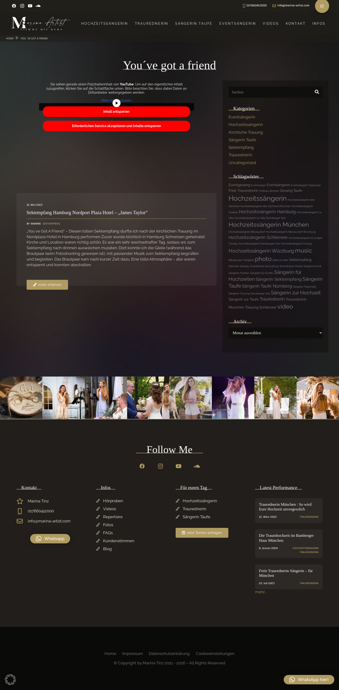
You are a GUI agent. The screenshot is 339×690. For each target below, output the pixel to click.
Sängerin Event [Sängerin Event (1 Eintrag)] (312, 266)
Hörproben (113, 500)
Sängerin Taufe (242, 139)
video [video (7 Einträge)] (285, 306)
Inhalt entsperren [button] (116, 111)
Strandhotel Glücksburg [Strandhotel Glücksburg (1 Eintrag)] (264, 266)
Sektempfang (241, 147)
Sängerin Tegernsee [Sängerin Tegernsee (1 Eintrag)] (304, 286)
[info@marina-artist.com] (22, 521)
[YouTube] (30, 6)
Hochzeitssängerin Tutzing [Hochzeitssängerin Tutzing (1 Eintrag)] (296, 243)
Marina (36, 224)
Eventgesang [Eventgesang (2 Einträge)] (239, 185)
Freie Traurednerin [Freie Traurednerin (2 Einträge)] (243, 191)
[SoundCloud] (38, 6)
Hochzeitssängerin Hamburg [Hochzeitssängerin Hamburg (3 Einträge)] (267, 211)
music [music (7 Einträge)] (303, 250)
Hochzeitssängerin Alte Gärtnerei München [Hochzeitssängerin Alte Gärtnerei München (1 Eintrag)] (265, 206)
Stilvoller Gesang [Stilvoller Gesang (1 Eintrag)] (239, 266)
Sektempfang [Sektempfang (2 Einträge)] (300, 260)
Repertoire (113, 516)
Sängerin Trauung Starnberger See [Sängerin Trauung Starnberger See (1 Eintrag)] (249, 293)
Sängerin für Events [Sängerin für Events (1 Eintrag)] (261, 273)
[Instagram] (22, 6)
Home (110, 653)
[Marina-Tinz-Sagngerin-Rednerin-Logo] (41, 23)
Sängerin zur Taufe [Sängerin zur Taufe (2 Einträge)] (244, 299)
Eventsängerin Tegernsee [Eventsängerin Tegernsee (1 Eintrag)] (306, 185)
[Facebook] (14, 6)
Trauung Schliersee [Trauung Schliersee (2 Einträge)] (260, 307)
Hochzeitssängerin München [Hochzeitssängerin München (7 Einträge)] (269, 224)
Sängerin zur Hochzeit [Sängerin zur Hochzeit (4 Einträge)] (296, 293)
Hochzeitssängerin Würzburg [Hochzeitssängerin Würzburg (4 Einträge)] (261, 251)
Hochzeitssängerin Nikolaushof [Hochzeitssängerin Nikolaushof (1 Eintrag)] (247, 231)
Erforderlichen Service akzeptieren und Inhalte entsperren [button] (116, 126)
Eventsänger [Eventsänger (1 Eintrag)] (258, 185)
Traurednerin (240, 154)
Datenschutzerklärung (169, 653)
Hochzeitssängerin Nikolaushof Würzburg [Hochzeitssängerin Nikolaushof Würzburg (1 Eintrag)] (291, 231)
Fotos (108, 524)
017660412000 (41, 511)
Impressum (132, 653)
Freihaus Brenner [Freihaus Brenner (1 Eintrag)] (269, 190)
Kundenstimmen (118, 540)
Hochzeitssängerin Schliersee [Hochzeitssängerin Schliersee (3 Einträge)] (258, 237)
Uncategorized (242, 162)
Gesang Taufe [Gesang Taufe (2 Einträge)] (291, 191)
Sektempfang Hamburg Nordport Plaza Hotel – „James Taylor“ (87, 212)
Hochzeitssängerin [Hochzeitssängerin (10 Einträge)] (258, 198)
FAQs (108, 532)
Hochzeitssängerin (246, 124)
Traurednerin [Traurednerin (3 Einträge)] (272, 299)
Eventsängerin (242, 117)
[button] (50, 538)
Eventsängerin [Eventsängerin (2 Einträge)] (278, 185)
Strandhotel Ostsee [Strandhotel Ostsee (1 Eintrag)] (291, 266)
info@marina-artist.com (49, 521)
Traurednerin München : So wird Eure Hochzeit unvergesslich (285, 506)
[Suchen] (276, 92)
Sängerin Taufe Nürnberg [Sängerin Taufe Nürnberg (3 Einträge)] (267, 286)
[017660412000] (22, 511)
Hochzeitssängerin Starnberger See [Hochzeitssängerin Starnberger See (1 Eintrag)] (259, 243)
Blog (107, 548)
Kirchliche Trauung (246, 132)
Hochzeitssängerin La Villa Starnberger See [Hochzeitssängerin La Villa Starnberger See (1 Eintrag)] (259, 218)
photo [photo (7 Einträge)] (263, 258)
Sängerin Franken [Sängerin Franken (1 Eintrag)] (239, 273)
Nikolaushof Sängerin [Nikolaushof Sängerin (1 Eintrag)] (241, 260)
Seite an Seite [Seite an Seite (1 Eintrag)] (280, 260)
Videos (109, 508)
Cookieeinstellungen (215, 653)
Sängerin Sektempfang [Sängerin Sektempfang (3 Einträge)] (279, 279)
